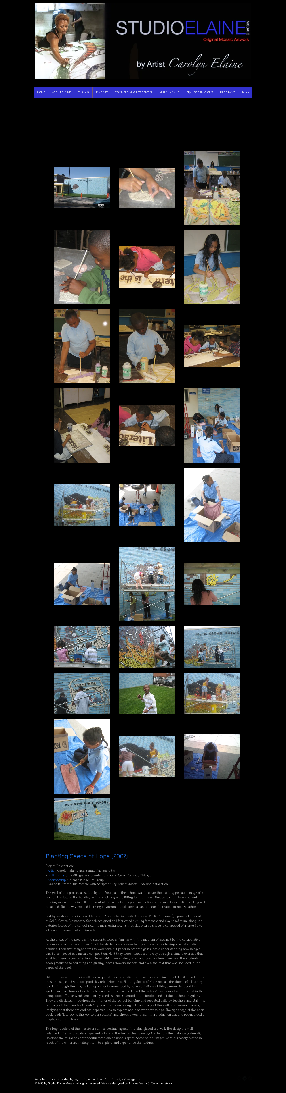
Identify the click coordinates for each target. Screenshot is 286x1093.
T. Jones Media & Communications (150, 1083)
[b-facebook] (239, 1078)
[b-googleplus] (250, 1078)
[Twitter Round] (244, 1078)
